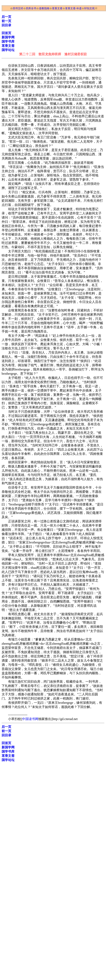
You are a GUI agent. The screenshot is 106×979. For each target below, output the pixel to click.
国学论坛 (8, 50)
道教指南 (44, 8)
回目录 (6, 25)
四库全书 (31, 8)
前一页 (6, 21)
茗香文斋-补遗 (73, 8)
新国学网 (8, 37)
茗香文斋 (57, 8)
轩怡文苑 (89, 8)
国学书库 (8, 41)
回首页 (6, 33)
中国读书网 (30, 719)
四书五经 (18, 8)
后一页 (6, 16)
